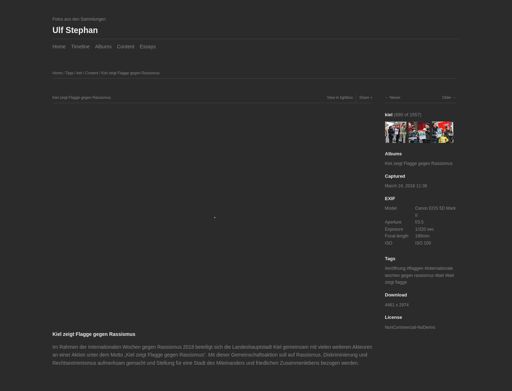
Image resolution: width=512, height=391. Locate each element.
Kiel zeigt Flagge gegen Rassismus (130, 73)
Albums (103, 46)
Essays (148, 46)
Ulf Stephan (75, 30)
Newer (395, 97)
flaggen (416, 268)
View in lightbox (340, 97)
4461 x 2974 (397, 304)
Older (446, 97)
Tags (69, 73)
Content (125, 46)
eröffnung (396, 268)
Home (59, 46)
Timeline (80, 46)
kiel (79, 73)
